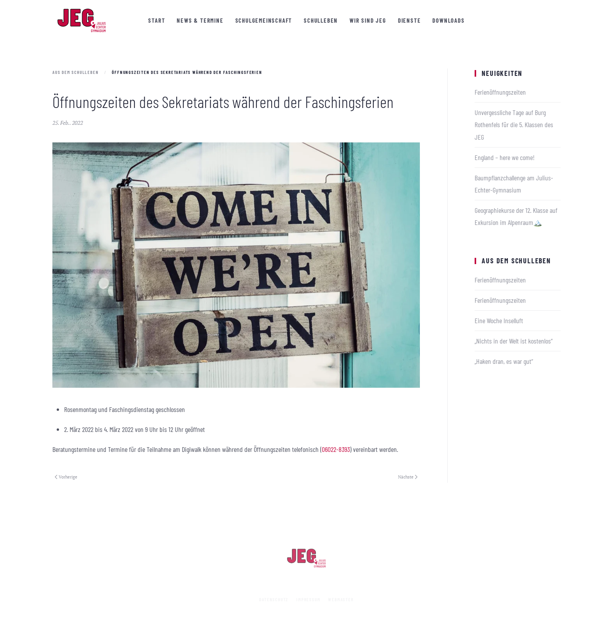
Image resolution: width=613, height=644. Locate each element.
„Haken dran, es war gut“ (504, 361)
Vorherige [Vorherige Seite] (66, 477)
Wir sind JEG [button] (368, 20)
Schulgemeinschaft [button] (263, 20)
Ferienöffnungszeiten (500, 92)
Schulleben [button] (321, 20)
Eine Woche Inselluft (499, 320)
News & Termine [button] (200, 20)
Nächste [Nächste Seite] (408, 477)
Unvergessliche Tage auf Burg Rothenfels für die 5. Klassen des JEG (514, 124)
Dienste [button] (409, 20)
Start (156, 20)
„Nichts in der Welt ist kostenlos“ (514, 340)
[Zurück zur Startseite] (81, 20)
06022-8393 (336, 449)
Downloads (448, 20)
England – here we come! (505, 157)
